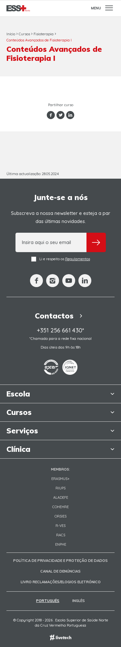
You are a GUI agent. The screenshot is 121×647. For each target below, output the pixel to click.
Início (10, 34)
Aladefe (60, 497)
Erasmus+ (60, 478)
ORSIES (60, 516)
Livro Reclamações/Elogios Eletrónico (61, 582)
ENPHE (60, 544)
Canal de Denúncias (60, 571)
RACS (60, 535)
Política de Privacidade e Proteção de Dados (60, 560)
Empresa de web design (60, 637)
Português (47, 600)
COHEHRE (60, 507)
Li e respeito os (60, 259)
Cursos (24, 34)
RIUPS (60, 488)
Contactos (60, 315)
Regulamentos (77, 259)
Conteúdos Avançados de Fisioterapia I (39, 40)
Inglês (78, 600)
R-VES (60, 525)
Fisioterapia (44, 34)
